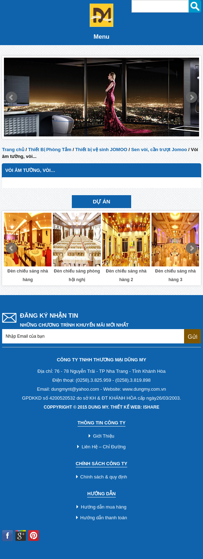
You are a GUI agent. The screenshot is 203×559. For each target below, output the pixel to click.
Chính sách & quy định (103, 477)
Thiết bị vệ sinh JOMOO (101, 149)
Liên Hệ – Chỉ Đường (103, 446)
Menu (101, 36)
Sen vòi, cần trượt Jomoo (159, 149)
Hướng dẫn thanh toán (103, 517)
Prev (11, 97)
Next (191, 97)
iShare (151, 407)
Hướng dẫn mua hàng (103, 507)
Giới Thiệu (103, 436)
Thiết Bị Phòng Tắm (49, 149)
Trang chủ (13, 149)
